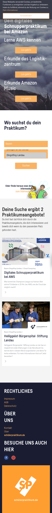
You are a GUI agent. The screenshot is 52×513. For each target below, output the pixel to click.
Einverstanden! (26, 16)
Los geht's (26, 50)
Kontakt (8, 428)
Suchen (26, 165)
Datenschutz (10, 406)
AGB (6, 402)
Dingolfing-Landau (26, 155)
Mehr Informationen (10, 10)
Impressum (9, 399)
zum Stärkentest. (24, 191)
